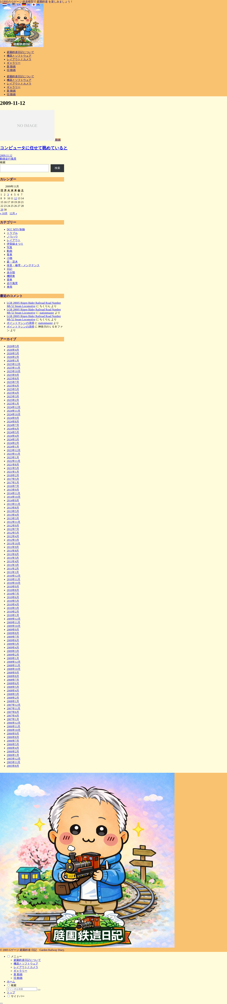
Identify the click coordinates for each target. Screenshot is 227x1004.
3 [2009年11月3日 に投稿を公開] (8, 194)
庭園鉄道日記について (27, 960)
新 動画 (18, 974)
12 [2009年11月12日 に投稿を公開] (15, 198)
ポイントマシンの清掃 (20, 323)
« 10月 (3, 213)
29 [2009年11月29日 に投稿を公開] (2, 209)
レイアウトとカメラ (26, 967)
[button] (39, 989)
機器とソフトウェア (26, 963)
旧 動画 (18, 978)
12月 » (13, 213)
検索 (2, 162)
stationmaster (47, 312)
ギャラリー (20, 970)
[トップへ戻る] (1, 1003)
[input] (22, 989)
